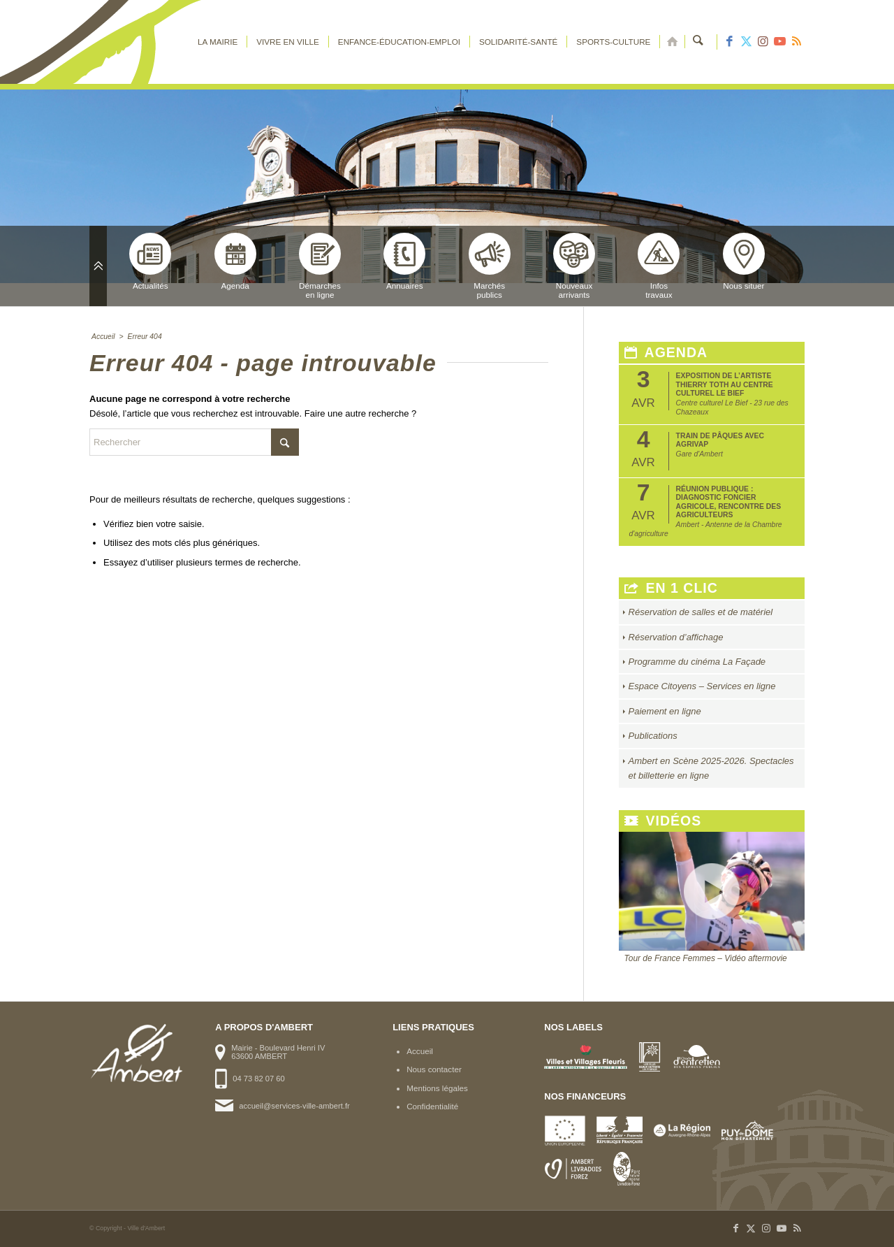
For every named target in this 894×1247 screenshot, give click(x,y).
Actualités (150, 261)
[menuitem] (218, 42)
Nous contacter (434, 1069)
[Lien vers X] (746, 42)
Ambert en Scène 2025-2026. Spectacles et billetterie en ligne (711, 768)
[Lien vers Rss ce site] (796, 42)
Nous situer (744, 261)
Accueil (419, 1050)
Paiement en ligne (665, 711)
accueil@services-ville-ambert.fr (294, 1106)
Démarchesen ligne (320, 266)
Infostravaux (659, 266)
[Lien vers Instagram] (762, 42)
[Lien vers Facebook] (729, 42)
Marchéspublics (490, 266)
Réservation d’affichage (676, 637)
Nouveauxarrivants (574, 266)
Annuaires (404, 261)
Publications (653, 735)
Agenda (235, 261)
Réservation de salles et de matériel (701, 612)
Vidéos (663, 821)
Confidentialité (432, 1106)
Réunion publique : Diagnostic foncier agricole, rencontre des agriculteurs (729, 502)
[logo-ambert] (145, 42)
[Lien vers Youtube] (779, 42)
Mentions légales (437, 1088)
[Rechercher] (699, 42)
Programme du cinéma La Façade (697, 661)
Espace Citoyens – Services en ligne (702, 686)
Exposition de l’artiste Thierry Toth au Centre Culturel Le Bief (724, 384)
